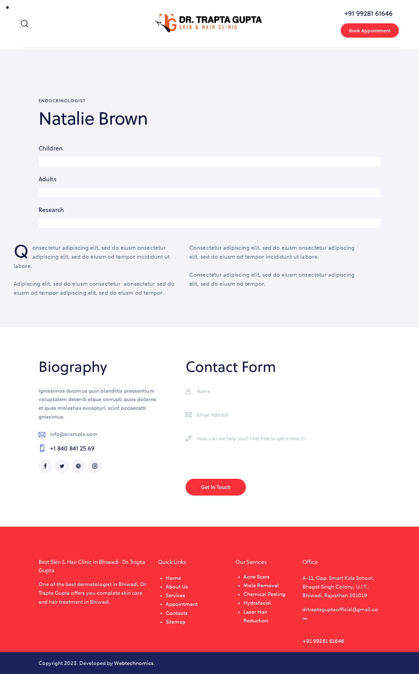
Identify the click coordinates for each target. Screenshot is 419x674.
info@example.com (74, 434)
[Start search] (24, 24)
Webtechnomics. (134, 663)
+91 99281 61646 (323, 641)
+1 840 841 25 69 (72, 448)
